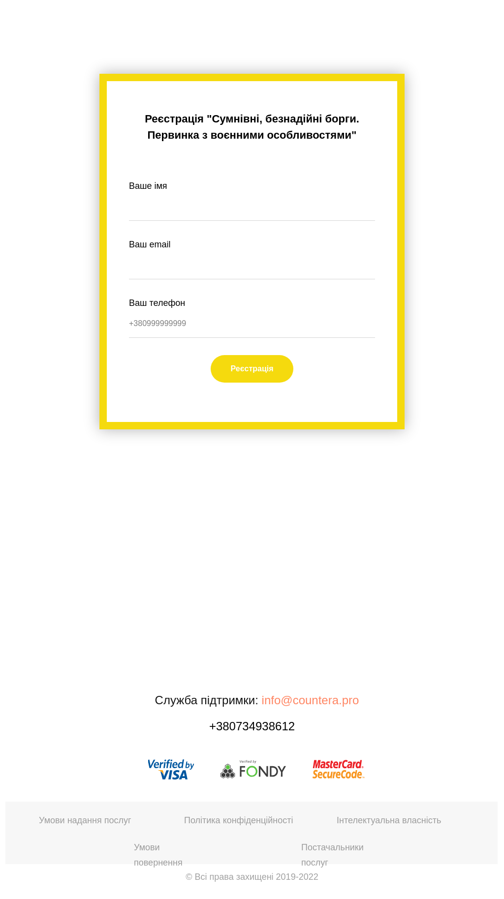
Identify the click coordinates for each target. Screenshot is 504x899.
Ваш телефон (157, 303)
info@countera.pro (310, 700)
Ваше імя (148, 186)
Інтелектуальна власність (389, 820)
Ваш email (149, 244)
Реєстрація (251, 368)
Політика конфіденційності (238, 820)
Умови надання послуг (85, 820)
